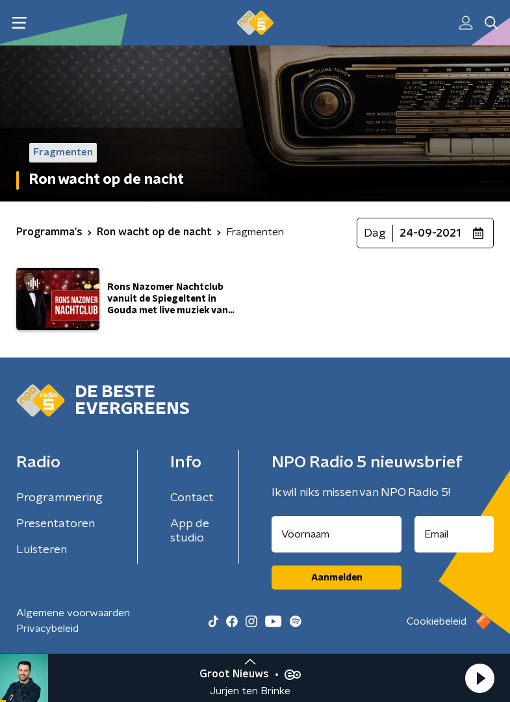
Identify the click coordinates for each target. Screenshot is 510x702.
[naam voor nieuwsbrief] (337, 534)
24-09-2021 (430, 233)
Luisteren (41, 550)
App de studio (189, 531)
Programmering (59, 498)
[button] (479, 678)
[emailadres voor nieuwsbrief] (454, 534)
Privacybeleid (47, 628)
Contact (192, 498)
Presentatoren (55, 524)
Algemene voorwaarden (73, 613)
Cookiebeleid (436, 621)
